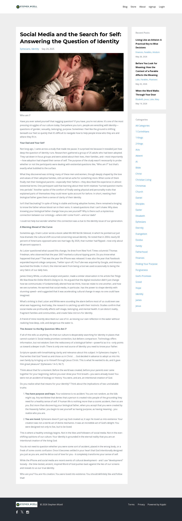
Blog (125, 6)
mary (157, 99)
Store (133, 6)
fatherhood (141, 251)
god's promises (143, 276)
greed (139, 281)
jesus (146, 99)
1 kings (139, 137)
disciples (140, 203)
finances (139, 52)
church (139, 191)
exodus (139, 239)
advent (139, 155)
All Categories (143, 125)
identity (35, 48)
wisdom (156, 52)
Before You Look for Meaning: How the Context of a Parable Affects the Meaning (147, 69)
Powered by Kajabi (157, 504)
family (139, 245)
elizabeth (139, 99)
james (139, 300)
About (142, 6)
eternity (140, 227)
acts (138, 149)
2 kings (139, 143)
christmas (141, 185)
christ (139, 173)
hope (138, 287)
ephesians (25, 48)
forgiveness (142, 269)
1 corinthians (142, 131)
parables (147, 52)
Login (162, 6)
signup (152, 6)
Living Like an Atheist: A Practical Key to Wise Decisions (149, 43)
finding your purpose (146, 263)
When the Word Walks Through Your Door (147, 92)
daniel (139, 197)
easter (139, 209)
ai (137, 161)
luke (138, 79)
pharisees (153, 79)
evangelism (141, 233)
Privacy (141, 504)
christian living (143, 179)
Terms (131, 504)
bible (138, 167)
